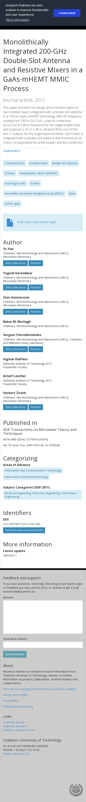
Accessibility (10, 700)
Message (8, 597)
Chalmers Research (15, 726)
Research (36, 263)
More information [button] (17, 20)
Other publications (15, 263)
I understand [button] (67, 13)
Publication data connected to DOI (24, 530)
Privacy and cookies (15, 695)
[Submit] (14, 654)
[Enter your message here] (43, 617)
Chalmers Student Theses (19, 730)
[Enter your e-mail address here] (43, 644)
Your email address (15, 638)
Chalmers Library (13, 722)
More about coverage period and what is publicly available (39, 689)
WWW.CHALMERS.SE (16, 754)
